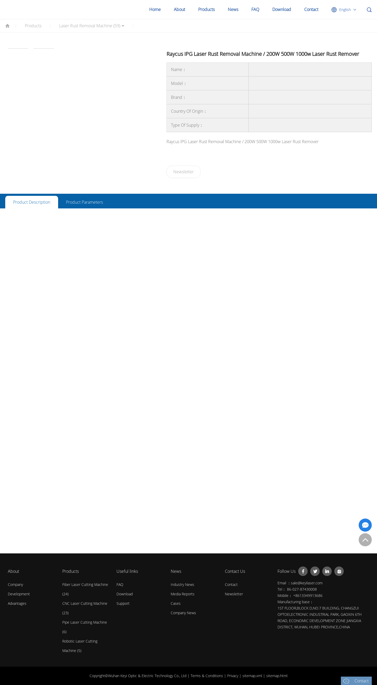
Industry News (182, 584)
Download (281, 9)
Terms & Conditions (207, 675)
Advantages (17, 603)
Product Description (31, 202)
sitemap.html (276, 675)
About (179, 9)
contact (231, 584)
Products (206, 9)
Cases (176, 603)
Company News (183, 612)
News (233, 9)
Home (155, 9)
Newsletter (183, 172)
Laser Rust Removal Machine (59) (89, 26)
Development (19, 593)
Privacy (233, 675)
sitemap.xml (252, 675)
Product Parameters (84, 202)
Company (15, 584)
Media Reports (183, 593)
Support (123, 603)
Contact (311, 9)
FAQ (255, 9)
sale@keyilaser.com (307, 582)
